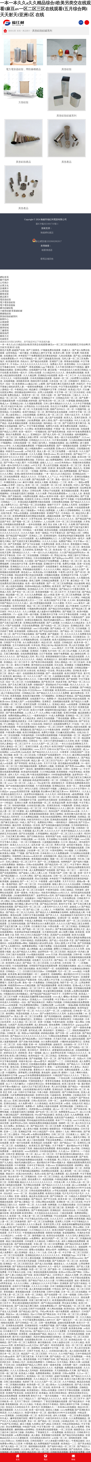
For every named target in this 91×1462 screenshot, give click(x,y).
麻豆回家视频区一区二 (29, 974)
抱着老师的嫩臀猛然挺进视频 (76, 1224)
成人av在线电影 (79, 1185)
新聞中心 (4, 319)
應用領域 (4, 328)
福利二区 (85, 1134)
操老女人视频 (42, 482)
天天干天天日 (69, 881)
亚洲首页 (29, 499)
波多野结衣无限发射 (48, 800)
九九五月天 (47, 960)
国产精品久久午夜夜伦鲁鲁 (72, 589)
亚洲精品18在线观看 (48, 375)
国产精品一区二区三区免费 (75, 586)
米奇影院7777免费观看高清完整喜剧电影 (38, 356)
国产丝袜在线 (80, 1109)
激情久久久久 (15, 1320)
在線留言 (4, 339)
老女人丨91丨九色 (38, 1252)
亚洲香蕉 (23, 1334)
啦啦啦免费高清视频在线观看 (43, 1123)
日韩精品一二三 (9, 502)
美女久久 (4, 1216)
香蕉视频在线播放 (40, 859)
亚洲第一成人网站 (76, 1022)
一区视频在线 (40, 432)
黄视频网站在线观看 (11, 491)
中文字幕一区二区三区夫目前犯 (69, 392)
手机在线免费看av (55, 1140)
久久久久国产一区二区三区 (45, 744)
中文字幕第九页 (58, 533)
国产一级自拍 (26, 769)
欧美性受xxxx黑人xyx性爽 (60, 507)
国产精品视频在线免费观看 (30, 1027)
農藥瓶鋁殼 (5, 313)
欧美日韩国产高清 (74, 673)
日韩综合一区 (36, 741)
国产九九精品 (7, 1162)
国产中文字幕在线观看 (80, 819)
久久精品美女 (29, 718)
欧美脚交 (44, 1129)
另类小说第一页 (49, 395)
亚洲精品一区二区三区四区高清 (42, 1008)
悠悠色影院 (55, 1092)
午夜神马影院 (52, 890)
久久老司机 (56, 963)
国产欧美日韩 (33, 853)
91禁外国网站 (15, 569)
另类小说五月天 (72, 415)
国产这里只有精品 (79, 1283)
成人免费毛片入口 (10, 505)
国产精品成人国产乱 (29, 1311)
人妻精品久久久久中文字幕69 (72, 789)
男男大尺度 (60, 845)
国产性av (61, 749)
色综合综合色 (69, 1210)
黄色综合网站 (62, 1278)
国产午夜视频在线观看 (73, 848)
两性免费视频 (70, 817)
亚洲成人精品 (59, 704)
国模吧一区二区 (67, 1123)
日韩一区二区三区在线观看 (66, 876)
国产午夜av (9, 462)
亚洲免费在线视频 (17, 1120)
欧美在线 (86, 690)
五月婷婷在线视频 (17, 923)
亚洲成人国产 (18, 701)
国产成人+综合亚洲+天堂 (61, 940)
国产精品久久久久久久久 (50, 1399)
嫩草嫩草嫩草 (10, 710)
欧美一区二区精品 (29, 867)
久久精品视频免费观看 (23, 446)
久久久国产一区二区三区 (56, 1339)
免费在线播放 (19, 850)
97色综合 (56, 1289)
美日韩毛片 (33, 1050)
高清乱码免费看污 (36, 1362)
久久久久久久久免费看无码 (78, 634)
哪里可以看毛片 (37, 1418)
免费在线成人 (14, 395)
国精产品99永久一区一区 (62, 409)
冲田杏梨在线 (64, 794)
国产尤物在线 (15, 496)
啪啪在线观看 (8, 1323)
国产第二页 (9, 878)
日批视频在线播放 (38, 1064)
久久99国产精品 (67, 1354)
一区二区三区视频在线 (30, 842)
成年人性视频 (60, 1415)
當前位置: (12, 31)
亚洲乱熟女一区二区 (39, 687)
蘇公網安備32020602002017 (47, 241)
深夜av (68, 1137)
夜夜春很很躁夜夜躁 (39, 814)
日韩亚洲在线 (71, 1061)
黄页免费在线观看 (69, 426)
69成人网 (24, 774)
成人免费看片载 (22, 1168)
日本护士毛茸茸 (38, 1247)
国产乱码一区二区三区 (47, 1112)
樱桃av (66, 997)
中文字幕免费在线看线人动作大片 (39, 1320)
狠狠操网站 (9, 417)
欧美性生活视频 (53, 1193)
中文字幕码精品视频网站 (28, 1171)
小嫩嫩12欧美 (12, 867)
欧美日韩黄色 (65, 985)
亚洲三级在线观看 (21, 1101)
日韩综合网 (36, 491)
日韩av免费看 (69, 1373)
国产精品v (73, 1086)
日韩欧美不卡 (83, 898)
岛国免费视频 (45, 1044)
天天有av (14, 730)
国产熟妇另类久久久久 (26, 679)
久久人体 (35, 637)
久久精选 (86, 510)
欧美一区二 (72, 786)
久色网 (72, 524)
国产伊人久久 (52, 915)
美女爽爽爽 (5, 1390)
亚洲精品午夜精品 (65, 696)
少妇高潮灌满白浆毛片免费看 (37, 1089)
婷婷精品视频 (48, 1033)
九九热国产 (24, 398)
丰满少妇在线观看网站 (51, 817)
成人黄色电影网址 (59, 1098)
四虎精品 (82, 817)
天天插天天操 (74, 592)
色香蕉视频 (16, 696)
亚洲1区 (51, 468)
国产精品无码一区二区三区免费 (46, 1126)
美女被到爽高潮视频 (53, 991)
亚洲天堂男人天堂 (52, 1224)
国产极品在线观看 (40, 361)
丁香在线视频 (63, 718)
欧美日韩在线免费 (69, 1157)
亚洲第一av (76, 769)
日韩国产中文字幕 (13, 642)
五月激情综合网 (50, 932)
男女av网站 (78, 1227)
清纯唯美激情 (75, 1438)
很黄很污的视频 (54, 1233)
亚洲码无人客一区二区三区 (50, 415)
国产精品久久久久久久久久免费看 (53, 693)
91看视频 (27, 831)
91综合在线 (37, 724)
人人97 (4, 839)
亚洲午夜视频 (36, 564)
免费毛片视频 (69, 564)
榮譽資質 (4, 294)
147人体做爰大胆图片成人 (58, 1441)
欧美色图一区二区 (36, 1384)
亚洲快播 (59, 766)
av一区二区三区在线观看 (12, 1255)
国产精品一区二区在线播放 (33, 505)
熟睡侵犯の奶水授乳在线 (41, 943)
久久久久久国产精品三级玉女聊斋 (73, 923)
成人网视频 (32, 949)
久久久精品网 (30, 375)
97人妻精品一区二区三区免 (17, 724)
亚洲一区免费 (72, 353)
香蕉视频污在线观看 (51, 1435)
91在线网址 (16, 412)
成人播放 (35, 1435)
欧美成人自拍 (36, 763)
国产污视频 (61, 1325)
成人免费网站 (72, 443)
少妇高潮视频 (29, 415)
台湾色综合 (29, 406)
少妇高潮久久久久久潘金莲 (29, 1224)
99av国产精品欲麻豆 (45, 1115)
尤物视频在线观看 (61, 701)
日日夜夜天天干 (11, 1331)
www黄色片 (6, 1238)
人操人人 (32, 783)
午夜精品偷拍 (78, 1441)
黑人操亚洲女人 (14, 415)
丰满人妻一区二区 (81, 676)
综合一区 (10, 384)
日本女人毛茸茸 (42, 499)
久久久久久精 (21, 1410)
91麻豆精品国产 (12, 1115)
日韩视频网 (51, 971)
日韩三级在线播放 (27, 968)
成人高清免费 (72, 1174)
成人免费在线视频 (70, 797)
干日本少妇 (9, 1365)
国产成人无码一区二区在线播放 (58, 434)
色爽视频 (52, 1205)
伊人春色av (23, 999)
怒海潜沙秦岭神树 (32, 696)
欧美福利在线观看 (30, 772)
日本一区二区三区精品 (49, 1176)
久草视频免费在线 (30, 640)
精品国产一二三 (56, 1061)
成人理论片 (45, 746)
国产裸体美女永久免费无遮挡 (41, 923)
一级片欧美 (72, 451)
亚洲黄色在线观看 (15, 1325)
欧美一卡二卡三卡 (68, 375)
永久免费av (9, 1126)
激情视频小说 (39, 1235)
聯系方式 (4, 336)
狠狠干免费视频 (62, 654)
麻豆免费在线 (77, 693)
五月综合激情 (30, 797)
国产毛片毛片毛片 (48, 547)
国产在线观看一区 (53, 1294)
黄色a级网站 (7, 668)
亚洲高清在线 (53, 805)
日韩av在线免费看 (35, 864)
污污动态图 (82, 1210)
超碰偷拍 (14, 881)
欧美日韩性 (6, 918)
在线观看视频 (62, 968)
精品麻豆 (33, 389)
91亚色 (68, 1120)
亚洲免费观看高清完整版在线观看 (29, 516)
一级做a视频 (72, 1005)
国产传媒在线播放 (64, 895)
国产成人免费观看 (56, 1174)
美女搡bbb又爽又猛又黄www (55, 791)
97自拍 (75, 724)
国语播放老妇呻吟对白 (26, 392)
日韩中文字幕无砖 (27, 1092)
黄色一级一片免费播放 (33, 982)
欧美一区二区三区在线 (25, 755)
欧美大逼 (84, 797)
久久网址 (29, 429)
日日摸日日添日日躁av (34, 971)
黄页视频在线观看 (70, 491)
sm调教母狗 (6, 614)
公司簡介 (4, 283)
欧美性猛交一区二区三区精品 (43, 1056)
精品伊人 (66, 569)
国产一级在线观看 (55, 673)
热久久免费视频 (55, 1247)
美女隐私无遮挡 (82, 648)
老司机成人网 (35, 1030)
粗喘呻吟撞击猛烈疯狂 (56, 710)
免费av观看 (49, 1278)
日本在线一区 (69, 963)
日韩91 (66, 769)
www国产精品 (13, 510)
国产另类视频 (15, 544)
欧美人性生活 (63, 544)
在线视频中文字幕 (38, 370)
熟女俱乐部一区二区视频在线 (22, 1176)
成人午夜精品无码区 (11, 693)
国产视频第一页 (56, 634)
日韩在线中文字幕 (19, 564)
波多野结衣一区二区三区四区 (52, 952)
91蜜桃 (43, 651)
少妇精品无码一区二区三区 (74, 1421)
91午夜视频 (20, 1165)
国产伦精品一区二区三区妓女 (55, 625)
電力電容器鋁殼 (7, 302)
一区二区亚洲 (66, 1429)
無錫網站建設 (46, 232)
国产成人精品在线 (43, 876)
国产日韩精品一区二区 (27, 1323)
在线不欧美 (6, 513)
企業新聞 (4, 322)
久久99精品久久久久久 (40, 1230)
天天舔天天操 (57, 1379)
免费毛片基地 (19, 819)
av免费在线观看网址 (41, 1134)
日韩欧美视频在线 (79, 1250)
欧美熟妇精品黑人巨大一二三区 (27, 600)
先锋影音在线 (22, 1441)
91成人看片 (21, 462)
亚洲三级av (60, 758)
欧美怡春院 (43, 578)
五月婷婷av (37, 521)
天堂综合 (40, 460)
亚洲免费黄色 (23, 1210)
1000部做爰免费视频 (61, 774)
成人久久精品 (84, 966)
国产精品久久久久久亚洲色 (13, 1050)
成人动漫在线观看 (78, 1351)
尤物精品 (83, 1387)
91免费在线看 (48, 544)
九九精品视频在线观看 (80, 440)
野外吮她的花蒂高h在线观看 (41, 1120)
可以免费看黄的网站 (29, 1005)
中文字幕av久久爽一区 (66, 999)
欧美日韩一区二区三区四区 (52, 867)
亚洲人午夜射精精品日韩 (20, 938)
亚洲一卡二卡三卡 (17, 597)
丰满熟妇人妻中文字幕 (41, 353)
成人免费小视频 (67, 932)
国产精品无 (37, 1199)
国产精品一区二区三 (67, 870)
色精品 (39, 659)
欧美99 (50, 496)
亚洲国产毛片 (53, 513)
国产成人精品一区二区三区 (14, 1446)
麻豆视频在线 (44, 1342)
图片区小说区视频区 (22, 1337)
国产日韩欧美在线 (71, 1092)
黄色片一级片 (15, 673)
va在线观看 (72, 704)
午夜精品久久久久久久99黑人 (15, 637)
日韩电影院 (13, 769)
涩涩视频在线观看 (82, 988)
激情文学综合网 (22, 760)
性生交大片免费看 (60, 406)
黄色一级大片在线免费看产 (67, 437)
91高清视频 (22, 401)
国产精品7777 (80, 454)
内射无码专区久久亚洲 (38, 819)
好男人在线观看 (46, 392)
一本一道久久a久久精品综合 (58, 474)
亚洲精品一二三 (63, 1030)
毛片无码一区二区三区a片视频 (63, 651)
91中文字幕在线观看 (69, 614)
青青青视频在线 (53, 1084)
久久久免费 (41, 493)
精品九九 (78, 468)
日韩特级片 (37, 1401)
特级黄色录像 (21, 1058)
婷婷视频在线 (27, 1115)
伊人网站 (5, 901)
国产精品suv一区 (68, 1143)
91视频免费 (67, 805)
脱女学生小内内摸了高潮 (20, 1148)
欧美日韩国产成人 (43, 1275)
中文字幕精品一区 (29, 358)
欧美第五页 (34, 1146)
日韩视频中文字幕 (48, 389)
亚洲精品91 (36, 434)
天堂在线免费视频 (31, 625)
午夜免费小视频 (14, 732)
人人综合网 (49, 521)
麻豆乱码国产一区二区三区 (55, 1238)
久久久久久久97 (52, 831)
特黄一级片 (59, 496)
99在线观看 (55, 578)
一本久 (63, 1396)
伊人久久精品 (26, 1404)
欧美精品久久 (51, 659)
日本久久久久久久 (34, 1278)
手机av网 (25, 1134)
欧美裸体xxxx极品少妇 (27, 384)
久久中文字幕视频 (82, 403)
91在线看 (62, 839)
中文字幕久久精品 (9, 842)
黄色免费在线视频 (75, 373)
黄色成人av (26, 572)
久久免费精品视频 (30, 817)
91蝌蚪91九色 (53, 1241)
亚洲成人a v (36, 999)
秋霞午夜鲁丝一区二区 (36, 1413)
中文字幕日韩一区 (46, 1427)
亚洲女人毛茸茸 (70, 505)
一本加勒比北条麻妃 (31, 1317)
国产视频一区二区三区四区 (75, 516)
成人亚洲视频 (38, 777)
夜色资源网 (15, 1213)
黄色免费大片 (35, 1179)
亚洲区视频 (44, 668)
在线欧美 (54, 471)
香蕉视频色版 (12, 1404)
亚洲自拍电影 (36, 423)
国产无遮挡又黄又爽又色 (74, 423)
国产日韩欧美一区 (59, 1196)
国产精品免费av (30, 1039)
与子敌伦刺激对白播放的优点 (69, 1154)
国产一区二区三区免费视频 (60, 583)
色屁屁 (57, 642)
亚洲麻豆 (36, 398)
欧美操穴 (75, 997)
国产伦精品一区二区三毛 (62, 628)
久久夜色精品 (42, 1103)
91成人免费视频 (57, 715)
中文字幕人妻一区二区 (19, 409)
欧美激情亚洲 (13, 361)
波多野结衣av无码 (45, 895)
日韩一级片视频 (31, 614)
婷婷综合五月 (10, 1053)
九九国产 (84, 575)
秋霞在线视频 (23, 1013)
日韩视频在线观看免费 (14, 524)
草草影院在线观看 (9, 800)
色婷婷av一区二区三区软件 (51, 727)
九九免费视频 (7, 988)
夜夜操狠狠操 (46, 1370)
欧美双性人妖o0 (14, 963)
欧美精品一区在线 (46, 670)
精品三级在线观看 (15, 1241)
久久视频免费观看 (34, 403)
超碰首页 (45, 974)
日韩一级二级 (70, 873)
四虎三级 (78, 800)
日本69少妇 (22, 1250)
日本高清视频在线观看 (41, 378)
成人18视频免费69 (34, 448)
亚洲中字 (83, 999)
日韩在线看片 (37, 1441)
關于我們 (4, 280)
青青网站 (55, 499)
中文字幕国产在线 (47, 1359)
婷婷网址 (79, 1165)
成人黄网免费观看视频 (72, 1176)
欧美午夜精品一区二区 (34, 412)
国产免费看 (41, 634)
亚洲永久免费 (21, 803)
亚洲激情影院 (31, 1325)
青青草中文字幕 (16, 1219)
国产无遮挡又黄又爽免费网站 (26, 541)
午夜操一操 (59, 429)
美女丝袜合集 (73, 429)
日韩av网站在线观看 (46, 1202)
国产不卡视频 (67, 499)
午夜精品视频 (62, 1179)
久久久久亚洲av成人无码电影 (24, 1370)
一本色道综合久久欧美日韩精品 (73, 370)
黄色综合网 (16, 915)
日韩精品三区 (66, 780)
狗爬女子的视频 (54, 1002)
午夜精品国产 (78, 617)
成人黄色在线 (41, 1025)
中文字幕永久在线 (17, 1272)
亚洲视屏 (64, 1283)
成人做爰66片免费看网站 (49, 611)
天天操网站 (52, 839)
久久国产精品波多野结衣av (73, 552)
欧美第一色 (15, 1216)
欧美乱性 (7, 676)
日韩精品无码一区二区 (67, 398)
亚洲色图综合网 (20, 814)
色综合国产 (54, 811)
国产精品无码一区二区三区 (28, 907)
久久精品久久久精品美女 (73, 623)
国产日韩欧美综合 (36, 836)
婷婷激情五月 (58, 783)
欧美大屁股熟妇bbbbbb (63, 640)
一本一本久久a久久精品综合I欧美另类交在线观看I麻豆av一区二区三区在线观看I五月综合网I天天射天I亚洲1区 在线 (45, 8)
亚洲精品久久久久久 (20, 566)
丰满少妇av (34, 893)
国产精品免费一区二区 (43, 479)
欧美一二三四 (7, 429)
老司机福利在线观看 (81, 893)
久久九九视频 (36, 454)
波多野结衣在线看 (13, 1089)
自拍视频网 (11, 999)
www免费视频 (67, 1410)
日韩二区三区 (58, 1134)
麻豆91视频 (28, 482)
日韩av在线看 (35, 373)
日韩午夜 (78, 954)
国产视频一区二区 (21, 521)
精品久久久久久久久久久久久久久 (36, 1182)
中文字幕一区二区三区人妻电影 (72, 1314)
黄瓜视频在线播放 (68, 966)
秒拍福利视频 (19, 805)
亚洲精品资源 (77, 625)
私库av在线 (40, 1174)
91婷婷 (87, 954)
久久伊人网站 (26, 876)
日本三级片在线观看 (16, 954)
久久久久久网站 (21, 1283)
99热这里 (82, 1413)
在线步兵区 (77, 1103)
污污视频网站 (48, 696)
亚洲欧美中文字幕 (53, 564)
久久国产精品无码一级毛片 (72, 538)
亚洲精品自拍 (79, 474)
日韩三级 (8, 707)
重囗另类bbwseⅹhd (74, 1258)
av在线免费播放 (8, 864)
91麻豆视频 (56, 713)
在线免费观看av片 (10, 358)
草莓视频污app (69, 1255)
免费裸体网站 (81, 1213)
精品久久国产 (79, 569)
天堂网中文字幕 (70, 994)
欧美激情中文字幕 (9, 1075)
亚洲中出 (75, 1151)
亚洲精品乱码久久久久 (42, 1368)
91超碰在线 (56, 1095)
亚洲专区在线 (42, 1095)
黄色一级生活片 (63, 479)
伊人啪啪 (14, 1452)
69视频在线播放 (52, 575)
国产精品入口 (73, 1064)
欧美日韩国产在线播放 (63, 746)
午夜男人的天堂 (66, 572)
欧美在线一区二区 (62, 550)
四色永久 (25, 361)
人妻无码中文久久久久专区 (51, 887)
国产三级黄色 (33, 350)
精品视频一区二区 (15, 595)
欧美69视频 (83, 611)
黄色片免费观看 (14, 434)
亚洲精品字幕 (25, 1131)
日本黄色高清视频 (76, 1334)
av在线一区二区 (23, 1235)
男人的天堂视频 (51, 465)
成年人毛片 (14, 774)
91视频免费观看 (21, 699)
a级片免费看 (55, 881)
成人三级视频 (22, 651)
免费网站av (63, 1250)
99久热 (81, 859)
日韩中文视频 (53, 1292)
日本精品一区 (68, 513)
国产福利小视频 (81, 862)
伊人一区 (21, 909)
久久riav (35, 1013)
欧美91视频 (72, 803)
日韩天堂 (10, 1154)
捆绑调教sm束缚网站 (25, 1429)
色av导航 (75, 1148)
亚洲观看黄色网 (57, 679)
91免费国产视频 (47, 1325)
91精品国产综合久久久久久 (66, 1075)
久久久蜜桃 (58, 603)
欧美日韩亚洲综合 (58, 1393)
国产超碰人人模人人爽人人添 (33, 873)
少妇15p (20, 485)
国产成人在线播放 (82, 356)
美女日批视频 (42, 878)
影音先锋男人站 (14, 831)
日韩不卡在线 (34, 1351)
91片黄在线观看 (60, 440)
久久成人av (64, 1151)
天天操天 (42, 477)
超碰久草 (56, 1072)
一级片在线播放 (51, 1396)
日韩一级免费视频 (48, 1323)
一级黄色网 (6, 699)
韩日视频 (8, 755)
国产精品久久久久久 (80, 502)
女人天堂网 (24, 926)
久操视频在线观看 (62, 676)
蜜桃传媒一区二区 (24, 1154)
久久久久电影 (28, 533)
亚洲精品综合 (59, 786)
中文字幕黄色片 (53, 848)
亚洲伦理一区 (64, 918)
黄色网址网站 (73, 496)
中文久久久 (6, 378)
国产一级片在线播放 (63, 420)
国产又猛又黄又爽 (9, 926)
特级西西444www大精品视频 (22, 985)
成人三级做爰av (28, 510)
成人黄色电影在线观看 (40, 1289)
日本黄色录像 (26, 1070)
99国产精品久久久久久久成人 (14, 603)
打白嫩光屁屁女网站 (66, 732)
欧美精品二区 (23, 1126)
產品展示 (27, 31)
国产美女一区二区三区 (23, 592)
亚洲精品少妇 (17, 403)
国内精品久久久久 (21, 552)
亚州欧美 (77, 670)
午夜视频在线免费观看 (12, 991)
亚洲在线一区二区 (72, 738)
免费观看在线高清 (10, 749)
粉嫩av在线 (6, 1227)
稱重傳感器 (47, 250)
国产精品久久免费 (80, 701)
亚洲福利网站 (26, 749)
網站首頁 (4, 277)
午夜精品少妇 (21, 389)
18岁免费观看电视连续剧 (22, 1095)
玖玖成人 (4, 1418)
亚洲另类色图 (19, 606)
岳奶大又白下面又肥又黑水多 (36, 1086)
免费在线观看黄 (72, 1070)
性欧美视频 (34, 1042)
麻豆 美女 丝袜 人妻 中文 (55, 524)
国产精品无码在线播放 (59, 609)
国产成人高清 (32, 1188)
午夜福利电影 (26, 628)
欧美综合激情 (74, 1396)
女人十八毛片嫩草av (16, 1084)
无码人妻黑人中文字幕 (65, 943)
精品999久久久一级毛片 (49, 1266)
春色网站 (10, 1013)
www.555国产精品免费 (21, 848)
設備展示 (4, 288)
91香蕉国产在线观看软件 (49, 755)
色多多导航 (61, 682)
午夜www (50, 1165)
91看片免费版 (45, 946)
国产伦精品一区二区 (73, 901)
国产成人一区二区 (40, 1449)
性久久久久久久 (78, 685)
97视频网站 (6, 443)
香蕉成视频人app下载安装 (42, 367)
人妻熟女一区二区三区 (71, 561)
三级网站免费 (47, 1005)
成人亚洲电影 (21, 1252)
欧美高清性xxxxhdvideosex (68, 690)
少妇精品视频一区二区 (71, 1168)
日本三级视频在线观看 (61, 1286)
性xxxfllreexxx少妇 (51, 1317)
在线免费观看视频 (29, 654)
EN (81, 22)
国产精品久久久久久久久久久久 (59, 519)
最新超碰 (27, 780)
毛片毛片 (72, 707)
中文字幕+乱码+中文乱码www (27, 690)
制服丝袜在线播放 (81, 462)
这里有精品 (11, 353)
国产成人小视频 (80, 550)
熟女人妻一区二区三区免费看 (51, 451)
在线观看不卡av (38, 699)
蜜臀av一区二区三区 (81, 718)
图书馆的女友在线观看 (57, 412)
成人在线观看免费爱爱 (11, 1078)
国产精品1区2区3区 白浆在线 (22, 670)
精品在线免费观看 (9, 1396)
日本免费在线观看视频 (47, 735)
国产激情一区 (55, 1269)
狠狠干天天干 (54, 505)
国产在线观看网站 (9, 873)
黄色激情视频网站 (81, 1160)
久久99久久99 (57, 488)
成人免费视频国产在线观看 (42, 870)
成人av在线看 (6, 763)
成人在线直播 (52, 1168)
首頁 (19, 31)
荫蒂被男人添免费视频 (29, 1072)
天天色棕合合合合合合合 (46, 1213)
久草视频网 (33, 1227)
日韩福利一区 (47, 555)
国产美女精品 (84, 1443)
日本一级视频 (70, 1294)
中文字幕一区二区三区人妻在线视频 (23, 1258)
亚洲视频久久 (48, 1407)
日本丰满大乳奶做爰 (27, 1261)
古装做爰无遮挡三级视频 (22, 493)
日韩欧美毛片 (68, 1025)
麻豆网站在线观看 (81, 755)
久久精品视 (72, 1264)
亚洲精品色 (14, 1064)
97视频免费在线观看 (51, 350)
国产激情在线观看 (24, 1244)
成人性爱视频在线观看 (41, 603)
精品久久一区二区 (57, 1334)
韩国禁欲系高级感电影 (23, 1117)
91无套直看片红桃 (40, 409)
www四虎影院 (32, 1151)
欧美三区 (83, 1303)
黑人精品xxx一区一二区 (38, 1297)
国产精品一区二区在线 (71, 631)
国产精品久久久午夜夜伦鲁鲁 (46, 730)
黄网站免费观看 (22, 859)
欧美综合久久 (38, 1157)
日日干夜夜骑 (45, 1039)
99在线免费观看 (18, 609)
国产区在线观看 (27, 834)
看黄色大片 (39, 1070)
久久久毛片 (50, 794)
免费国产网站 (65, 541)
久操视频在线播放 (51, 842)
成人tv (46, 1053)
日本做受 (29, 1241)
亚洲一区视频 (44, 1022)
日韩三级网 (41, 468)
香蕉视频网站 (7, 440)
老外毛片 (35, 1407)
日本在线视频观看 (42, 558)
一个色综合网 (63, 1078)
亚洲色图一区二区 (43, 550)
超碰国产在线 (18, 350)
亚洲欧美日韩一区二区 (75, 1089)
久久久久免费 (24, 479)
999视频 (18, 758)
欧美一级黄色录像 (53, 1365)
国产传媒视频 (36, 1058)
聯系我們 (4, 333)
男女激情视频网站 (48, 918)
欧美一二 (73, 482)
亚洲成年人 (33, 648)
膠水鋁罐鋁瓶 (6, 308)
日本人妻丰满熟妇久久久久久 (58, 403)
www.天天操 (21, 648)
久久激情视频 (49, 1078)
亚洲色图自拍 (65, 800)
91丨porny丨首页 (8, 1109)
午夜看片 (42, 507)
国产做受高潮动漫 (57, 432)
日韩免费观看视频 (15, 499)
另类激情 (79, 890)
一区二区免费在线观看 (79, 1415)
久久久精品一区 (22, 1098)
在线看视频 (9, 381)
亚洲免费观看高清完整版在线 (63, 721)
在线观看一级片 (51, 1143)
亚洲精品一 (45, 648)
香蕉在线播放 (63, 1148)
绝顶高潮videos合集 (70, 811)
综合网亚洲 (85, 488)
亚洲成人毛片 (19, 1362)
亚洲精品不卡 (48, 398)
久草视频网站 (42, 834)
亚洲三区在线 (71, 460)
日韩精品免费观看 (50, 581)
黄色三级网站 (57, 814)
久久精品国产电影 (70, 980)
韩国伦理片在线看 (40, 381)
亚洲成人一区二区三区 (17, 471)
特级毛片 (48, 724)
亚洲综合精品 (10, 1103)
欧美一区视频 (82, 741)
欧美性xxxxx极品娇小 (30, 1207)
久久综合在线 (84, 375)
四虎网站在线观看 (50, 1171)
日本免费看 (48, 999)
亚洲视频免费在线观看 (53, 1258)
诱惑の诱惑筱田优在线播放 (14, 1081)
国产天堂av (83, 822)
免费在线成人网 (77, 912)
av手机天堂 (30, 451)
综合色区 (8, 1193)
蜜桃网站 (21, 1297)
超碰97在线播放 (62, 1376)
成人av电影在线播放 (14, 1047)
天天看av (84, 620)
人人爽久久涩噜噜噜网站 (68, 510)
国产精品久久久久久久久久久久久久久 (29, 1036)
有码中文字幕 (7, 1137)
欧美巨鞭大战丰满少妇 (76, 814)
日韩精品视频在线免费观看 (76, 1002)
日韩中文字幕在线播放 (19, 1199)
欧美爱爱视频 (7, 679)
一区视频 (34, 471)
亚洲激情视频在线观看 (80, 957)
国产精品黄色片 (77, 1401)
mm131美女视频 (41, 628)
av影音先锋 (75, 1033)
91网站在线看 (31, 668)
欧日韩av (12, 479)
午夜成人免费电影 (13, 1387)
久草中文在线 (51, 387)
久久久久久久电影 (40, 1286)
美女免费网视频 (14, 1427)
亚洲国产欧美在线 (15, 1393)
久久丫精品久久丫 (28, 1399)
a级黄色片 (76, 1311)
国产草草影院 (21, 763)
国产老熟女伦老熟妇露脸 (24, 1266)
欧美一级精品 (42, 533)
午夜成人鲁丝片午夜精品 (46, 1404)
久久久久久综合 (50, 541)
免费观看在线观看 (74, 1368)
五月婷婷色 (27, 550)
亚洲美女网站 (21, 741)
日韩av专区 (9, 547)
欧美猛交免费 (59, 803)
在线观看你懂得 (38, 513)
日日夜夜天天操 (39, 926)
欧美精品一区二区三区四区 (40, 1376)
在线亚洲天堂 (31, 1393)
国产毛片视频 (72, 760)
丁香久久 (84, 1075)
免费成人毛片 (57, 364)
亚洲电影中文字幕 (70, 575)
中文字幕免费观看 (15, 1339)
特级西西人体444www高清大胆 (27, 856)
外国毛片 (81, 384)
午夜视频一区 (7, 1160)
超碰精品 (67, 1016)
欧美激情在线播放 (44, 429)
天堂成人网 (59, 1182)
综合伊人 (49, 929)
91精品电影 (78, 1019)
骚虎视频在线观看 (38, 1446)
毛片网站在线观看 (32, 1185)
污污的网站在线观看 (80, 853)
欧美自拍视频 (51, 530)
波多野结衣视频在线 (34, 794)
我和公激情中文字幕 (70, 1404)
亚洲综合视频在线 (34, 620)
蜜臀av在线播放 (37, 1250)
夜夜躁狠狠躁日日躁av (57, 656)
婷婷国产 (66, 730)
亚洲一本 (33, 1044)
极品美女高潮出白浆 (39, 1196)
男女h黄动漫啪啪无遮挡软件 (26, 1303)
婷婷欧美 (23, 1053)
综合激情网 (79, 583)
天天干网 (69, 648)
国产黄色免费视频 (15, 713)
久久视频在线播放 (67, 1205)
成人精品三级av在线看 (62, 668)
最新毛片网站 (80, 1137)
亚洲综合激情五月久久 (12, 794)
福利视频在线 (59, 1188)
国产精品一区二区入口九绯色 (20, 912)
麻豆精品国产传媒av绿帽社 (36, 738)
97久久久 (66, 755)
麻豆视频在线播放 (61, 617)
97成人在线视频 (52, 457)
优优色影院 (74, 1190)
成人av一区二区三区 (63, 1109)
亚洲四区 (34, 651)
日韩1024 (51, 749)
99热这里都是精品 (71, 1424)
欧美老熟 (68, 485)
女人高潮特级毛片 (17, 1008)
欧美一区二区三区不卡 (74, 1399)
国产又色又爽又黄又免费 (20, 685)
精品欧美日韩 (61, 645)
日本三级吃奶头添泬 (38, 721)
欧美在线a (38, 572)
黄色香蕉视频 (30, 1359)
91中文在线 (62, 957)
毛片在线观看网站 (26, 468)
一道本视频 (38, 530)
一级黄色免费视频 (34, 387)
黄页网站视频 (66, 1106)
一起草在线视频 (61, 1067)
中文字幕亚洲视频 (36, 426)
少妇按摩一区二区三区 (51, 485)
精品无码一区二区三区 (38, 1452)
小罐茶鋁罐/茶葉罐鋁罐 (11, 311)
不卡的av (14, 364)
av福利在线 (66, 1011)
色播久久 (66, 350)
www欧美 (18, 668)
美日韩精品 (5, 825)
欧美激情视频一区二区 (40, 803)
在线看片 (36, 960)
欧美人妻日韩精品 (19, 1056)
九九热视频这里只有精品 (20, 558)
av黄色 (67, 1103)
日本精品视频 (69, 1269)
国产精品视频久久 (10, 876)
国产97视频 (74, 839)
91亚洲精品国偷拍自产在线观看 (47, 901)
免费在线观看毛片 (77, 946)
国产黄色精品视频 (64, 929)
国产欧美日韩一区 (67, 1058)
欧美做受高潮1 (69, 1081)
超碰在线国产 (38, 566)
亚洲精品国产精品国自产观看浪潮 (20, 980)
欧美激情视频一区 (70, 1317)
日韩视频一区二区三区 (11, 704)
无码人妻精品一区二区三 (12, 746)
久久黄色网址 (81, 850)
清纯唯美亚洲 (23, 381)
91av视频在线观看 (36, 954)
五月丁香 (65, 581)
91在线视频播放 (33, 682)
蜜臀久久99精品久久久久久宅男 (69, 949)
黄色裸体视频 (83, 600)
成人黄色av (51, 1384)
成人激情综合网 (78, 654)
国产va (22, 426)
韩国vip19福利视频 (31, 1033)
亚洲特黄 (57, 1373)
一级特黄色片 (61, 822)
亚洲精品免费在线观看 (34, 623)
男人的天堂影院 (65, 454)
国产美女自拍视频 (15, 1278)
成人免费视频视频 (69, 471)
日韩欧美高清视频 (60, 1452)
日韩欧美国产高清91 (70, 977)
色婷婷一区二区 (61, 378)
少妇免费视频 (34, 420)
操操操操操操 (23, 777)
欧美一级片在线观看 (20, 1143)
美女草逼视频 (21, 687)
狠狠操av (21, 864)
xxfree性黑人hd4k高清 (20, 752)
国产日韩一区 (62, 1033)
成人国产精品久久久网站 (24, 952)
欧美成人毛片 (75, 389)
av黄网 (42, 384)
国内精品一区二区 (53, 423)
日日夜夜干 (20, 1137)
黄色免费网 (54, 1025)
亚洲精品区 (56, 1210)
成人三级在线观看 (36, 1140)
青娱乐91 (10, 1174)
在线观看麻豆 (52, 566)
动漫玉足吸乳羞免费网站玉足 (76, 836)
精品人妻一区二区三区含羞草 (30, 890)
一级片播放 (23, 353)
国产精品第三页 (79, 609)
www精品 (77, 971)
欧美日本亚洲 (56, 1103)
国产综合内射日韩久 (49, 631)
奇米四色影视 (58, 1345)
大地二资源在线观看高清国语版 (42, 1272)
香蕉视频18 (76, 544)
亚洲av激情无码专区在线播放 (29, 474)
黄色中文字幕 (65, 904)
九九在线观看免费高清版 (22, 460)
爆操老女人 (59, 1264)
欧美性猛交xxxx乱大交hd (26, 1345)
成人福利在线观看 (77, 1039)
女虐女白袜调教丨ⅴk (77, 1013)
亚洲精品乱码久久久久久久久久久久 (43, 1255)
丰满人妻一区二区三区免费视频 (21, 488)
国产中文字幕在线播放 (23, 634)
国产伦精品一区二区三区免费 (53, 1328)
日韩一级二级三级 (9, 1373)
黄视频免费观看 (43, 617)
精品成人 (73, 842)
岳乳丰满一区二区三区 (42, 845)
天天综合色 (15, 1039)
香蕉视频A (9, 1292)
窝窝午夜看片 (72, 620)
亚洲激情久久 (73, 758)
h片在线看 (59, 606)
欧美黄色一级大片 (19, 373)
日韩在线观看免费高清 (40, 1190)
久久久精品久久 (41, 1379)
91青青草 (64, 752)
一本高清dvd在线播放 (66, 1407)
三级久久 (77, 395)
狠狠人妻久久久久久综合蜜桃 (66, 884)
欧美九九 (68, 417)
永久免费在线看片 (32, 642)
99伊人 (77, 485)
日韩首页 (56, 1424)
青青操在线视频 (72, 361)
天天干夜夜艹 (59, 1146)
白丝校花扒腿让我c (36, 805)
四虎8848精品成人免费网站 (38, 586)
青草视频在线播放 (68, 1008)
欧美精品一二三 (69, 1443)
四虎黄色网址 (42, 940)
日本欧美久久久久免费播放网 (54, 853)
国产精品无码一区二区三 (57, 864)
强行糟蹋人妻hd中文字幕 (27, 904)
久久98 (64, 842)
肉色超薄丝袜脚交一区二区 (45, 780)
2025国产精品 (47, 437)
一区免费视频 (57, 1432)
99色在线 (10, 1179)
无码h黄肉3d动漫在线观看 (18, 977)
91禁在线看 (53, 926)
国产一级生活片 (64, 1320)
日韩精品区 (67, 642)
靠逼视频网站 (69, 1233)
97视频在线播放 (21, 1238)
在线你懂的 (20, 420)
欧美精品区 (36, 1143)
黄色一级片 (39, 848)
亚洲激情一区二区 (21, 1348)
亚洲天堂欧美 (81, 417)
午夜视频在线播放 (71, 1129)
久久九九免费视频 (34, 595)
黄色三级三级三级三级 (44, 938)
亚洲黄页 (8, 808)
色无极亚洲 (68, 1126)
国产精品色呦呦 (82, 696)
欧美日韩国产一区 (46, 968)
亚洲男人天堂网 (63, 1221)
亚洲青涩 (46, 701)
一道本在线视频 (34, 524)
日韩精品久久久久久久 (40, 440)
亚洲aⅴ (25, 491)
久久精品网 (14, 1328)
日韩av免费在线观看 (21, 901)
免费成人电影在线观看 (76, 727)
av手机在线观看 (60, 1190)
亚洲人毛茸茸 (8, 651)
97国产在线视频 (22, 1247)
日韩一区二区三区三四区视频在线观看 (19, 766)
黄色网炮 (67, 1095)
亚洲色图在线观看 (59, 819)
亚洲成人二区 (36, 536)
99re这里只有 (44, 783)
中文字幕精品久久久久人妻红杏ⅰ (59, 808)
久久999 (71, 600)
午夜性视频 (48, 690)
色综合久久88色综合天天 (18, 1407)
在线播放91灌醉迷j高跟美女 (13, 721)
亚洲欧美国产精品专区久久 (38, 1047)
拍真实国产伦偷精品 (64, 1117)
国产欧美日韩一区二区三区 (52, 401)
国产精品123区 (74, 533)
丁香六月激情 (19, 949)
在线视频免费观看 (24, 1379)
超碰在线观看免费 (67, 1323)
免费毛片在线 (52, 426)
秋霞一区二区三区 (38, 1269)
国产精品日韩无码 (49, 904)
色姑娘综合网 (15, 718)
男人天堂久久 (64, 1160)
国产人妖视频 (53, 623)
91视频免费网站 (82, 665)
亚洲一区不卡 (84, 873)
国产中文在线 (50, 1199)
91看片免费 (43, 679)
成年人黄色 (46, 420)
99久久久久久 (15, 611)
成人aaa (7, 1101)
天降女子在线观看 (51, 491)
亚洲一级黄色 (21, 893)
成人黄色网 (65, 1171)
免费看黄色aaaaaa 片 (69, 1112)
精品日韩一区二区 (26, 617)
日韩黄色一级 (7, 578)
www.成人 (57, 997)
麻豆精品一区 (77, 581)
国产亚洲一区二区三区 (17, 1190)
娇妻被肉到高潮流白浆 (63, 1050)
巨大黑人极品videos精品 (52, 1137)
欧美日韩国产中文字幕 (55, 600)
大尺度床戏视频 (43, 786)
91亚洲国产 (22, 367)
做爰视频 (35, 791)
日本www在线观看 (9, 1005)
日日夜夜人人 (44, 704)
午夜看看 (43, 881)
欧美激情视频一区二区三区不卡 (51, 592)
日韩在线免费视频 (28, 887)
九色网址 (48, 758)
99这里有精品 (76, 772)
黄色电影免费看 (77, 1452)
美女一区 (32, 1421)
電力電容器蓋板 (7, 305)
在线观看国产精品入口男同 (29, 1365)
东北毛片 (61, 938)
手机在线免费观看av (58, 493)
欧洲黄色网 (24, 1396)
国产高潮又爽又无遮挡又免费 (61, 384)
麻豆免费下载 (33, 1137)
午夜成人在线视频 (79, 1036)
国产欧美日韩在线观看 (42, 662)
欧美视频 (4, 881)
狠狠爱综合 (55, 1129)
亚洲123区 (81, 808)
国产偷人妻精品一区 (25, 1202)
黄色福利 (46, 1072)
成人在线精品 (23, 1314)
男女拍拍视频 (65, 954)
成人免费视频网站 (55, 460)
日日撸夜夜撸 (51, 572)
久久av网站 (44, 713)
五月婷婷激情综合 (80, 825)
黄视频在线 (25, 730)
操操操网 (83, 1247)
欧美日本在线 (45, 1415)
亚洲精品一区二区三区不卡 (57, 597)
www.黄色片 (79, 603)
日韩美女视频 (44, 1261)
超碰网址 (73, 406)
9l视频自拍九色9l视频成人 (16, 994)
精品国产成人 (7, 859)
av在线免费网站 (33, 701)
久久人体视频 (29, 611)
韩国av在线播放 (49, 1390)
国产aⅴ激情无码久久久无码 (53, 1013)
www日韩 (84, 839)
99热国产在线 (29, 1427)
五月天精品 (63, 1362)
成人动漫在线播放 (15, 586)
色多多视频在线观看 (18, 423)
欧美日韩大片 (19, 1351)
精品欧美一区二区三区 (71, 465)
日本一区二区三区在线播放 (19, 527)
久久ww (85, 437)
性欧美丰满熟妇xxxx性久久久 (55, 893)
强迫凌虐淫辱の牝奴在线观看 (29, 575)
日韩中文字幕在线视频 (34, 915)
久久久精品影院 (74, 749)
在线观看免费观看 (68, 530)
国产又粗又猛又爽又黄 (11, 623)
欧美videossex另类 (55, 1070)
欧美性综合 (69, 1309)
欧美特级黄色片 (16, 898)
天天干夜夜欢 (51, 589)
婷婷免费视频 (21, 440)
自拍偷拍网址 (69, 1266)
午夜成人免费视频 (46, 510)
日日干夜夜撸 (46, 654)
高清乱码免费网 (25, 1025)
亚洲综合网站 (21, 370)
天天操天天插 (60, 1039)
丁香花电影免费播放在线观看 (29, 1160)
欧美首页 (57, 586)
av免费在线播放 (22, 1435)
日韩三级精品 (67, 890)
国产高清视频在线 (53, 1016)
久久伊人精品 (78, 1342)
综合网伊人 (22, 1109)
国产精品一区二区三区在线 (36, 963)
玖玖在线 (59, 665)
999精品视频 (27, 839)
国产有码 (83, 1157)
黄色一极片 (80, 895)
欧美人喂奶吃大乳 (55, 777)
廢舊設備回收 (46, 259)
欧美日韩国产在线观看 (63, 1230)
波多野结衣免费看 (69, 1101)
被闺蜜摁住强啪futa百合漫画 (48, 769)
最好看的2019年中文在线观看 (62, 1413)
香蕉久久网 (75, 1362)
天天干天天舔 (50, 763)
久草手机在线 (36, 519)
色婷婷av (83, 426)
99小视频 (69, 850)
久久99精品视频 (48, 772)
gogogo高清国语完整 (20, 791)
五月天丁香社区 (22, 1401)
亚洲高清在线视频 (59, 1449)
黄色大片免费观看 (26, 957)
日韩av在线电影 (14, 550)
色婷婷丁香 (28, 1382)
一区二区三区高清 (82, 1320)
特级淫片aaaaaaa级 (15, 451)
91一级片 (85, 763)
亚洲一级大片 (21, 519)
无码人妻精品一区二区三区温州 (69, 662)
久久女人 (86, 791)
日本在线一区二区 (58, 381)
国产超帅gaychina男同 (63, 558)
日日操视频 (81, 628)
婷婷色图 (33, 401)
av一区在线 (40, 839)
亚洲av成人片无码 (82, 985)
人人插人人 (46, 909)
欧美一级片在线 (37, 1410)
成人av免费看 (78, 1427)
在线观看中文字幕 (50, 1348)
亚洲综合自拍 (69, 578)
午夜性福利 (14, 839)
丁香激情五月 (42, 1432)
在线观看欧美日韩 (34, 1339)
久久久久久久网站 (53, 569)
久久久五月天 (57, 1219)
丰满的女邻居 (83, 1233)
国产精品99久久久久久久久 (45, 752)
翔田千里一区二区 (69, 982)
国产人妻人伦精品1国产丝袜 (19, 1275)
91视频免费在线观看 (37, 609)
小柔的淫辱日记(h (35, 1084)
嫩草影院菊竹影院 (19, 1418)
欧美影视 (80, 932)
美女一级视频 (35, 1053)
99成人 (23, 822)
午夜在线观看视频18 (27, 727)
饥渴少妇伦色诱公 (25, 1174)
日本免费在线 (69, 898)
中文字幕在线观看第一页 (71, 387)
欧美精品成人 (67, 566)
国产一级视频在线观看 (68, 446)
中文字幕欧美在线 (15, 561)
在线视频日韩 (50, 856)
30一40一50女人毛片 (14, 789)
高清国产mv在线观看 (60, 935)
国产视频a (46, 1146)
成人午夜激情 (72, 606)
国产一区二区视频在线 (49, 862)
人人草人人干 (31, 713)
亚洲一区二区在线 (42, 1387)
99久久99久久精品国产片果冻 (34, 935)
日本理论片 (58, 1275)
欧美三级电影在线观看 (11, 1185)
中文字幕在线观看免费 (55, 921)
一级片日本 (83, 870)
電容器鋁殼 (5, 299)
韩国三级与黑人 (40, 443)
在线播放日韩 (10, 356)
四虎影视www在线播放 (40, 1109)
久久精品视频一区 (13, 780)
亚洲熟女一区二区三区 (69, 547)
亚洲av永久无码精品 (66, 448)
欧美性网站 (70, 364)
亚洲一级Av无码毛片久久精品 (15, 465)
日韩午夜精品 (7, 519)
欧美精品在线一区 (78, 1339)
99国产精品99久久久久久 (49, 898)
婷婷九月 (19, 429)
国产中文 (32, 822)
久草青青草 (6, 960)
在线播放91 (30, 898)
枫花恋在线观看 (77, 656)
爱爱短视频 (6, 895)
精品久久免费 (72, 1275)
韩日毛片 (8, 1247)
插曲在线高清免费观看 (44, 1148)
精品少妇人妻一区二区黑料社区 (73, 856)
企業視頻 (4, 291)
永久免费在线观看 (50, 1042)
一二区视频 (83, 963)
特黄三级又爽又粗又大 (40, 1300)
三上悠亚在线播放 (19, 581)
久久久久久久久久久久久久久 (34, 364)
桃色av (42, 496)
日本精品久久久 (72, 1140)
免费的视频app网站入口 (19, 715)
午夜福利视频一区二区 (70, 735)
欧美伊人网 (59, 353)
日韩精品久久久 (8, 957)
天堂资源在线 (7, 1306)
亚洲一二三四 (10, 1131)
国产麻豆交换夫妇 (10, 822)
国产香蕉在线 (64, 395)
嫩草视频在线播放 (57, 1064)
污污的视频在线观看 (33, 758)
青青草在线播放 (53, 1081)
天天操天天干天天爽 (20, 1157)
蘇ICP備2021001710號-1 (47, 224)
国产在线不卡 (19, 1227)
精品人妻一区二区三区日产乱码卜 (47, 760)
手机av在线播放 (21, 513)
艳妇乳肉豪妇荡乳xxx (54, 620)
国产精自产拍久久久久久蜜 (41, 1280)
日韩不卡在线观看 (80, 1056)
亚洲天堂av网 (15, 982)
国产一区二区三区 (9, 437)
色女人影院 (21, 1179)
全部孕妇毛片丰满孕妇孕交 (58, 1019)
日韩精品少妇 (29, 693)
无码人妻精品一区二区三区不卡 (15, 744)
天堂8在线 (85, 760)
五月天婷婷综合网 (21, 645)
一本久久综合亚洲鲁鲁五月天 (22, 507)
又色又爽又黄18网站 (16, 836)
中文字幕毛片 (66, 477)
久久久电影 (38, 417)
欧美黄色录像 (76, 1328)
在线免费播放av (35, 597)
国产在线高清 (76, 1449)
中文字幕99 (76, 864)
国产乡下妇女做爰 (32, 544)
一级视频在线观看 (23, 707)
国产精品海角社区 (37, 1002)
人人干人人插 (51, 1027)
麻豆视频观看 (7, 1410)
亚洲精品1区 (44, 488)
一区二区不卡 (66, 1348)
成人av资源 (49, 595)
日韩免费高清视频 (61, 502)
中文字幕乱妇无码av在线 (37, 1219)
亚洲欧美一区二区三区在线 (70, 1202)
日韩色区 (62, 389)
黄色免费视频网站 (49, 1227)
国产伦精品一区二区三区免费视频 (66, 1356)
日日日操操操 (83, 1205)
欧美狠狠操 (62, 772)
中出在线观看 (44, 884)
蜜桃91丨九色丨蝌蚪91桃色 (74, 1072)
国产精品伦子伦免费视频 (47, 561)
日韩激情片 (74, 381)
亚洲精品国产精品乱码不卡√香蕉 (36, 1067)
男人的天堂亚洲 (82, 1348)
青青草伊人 (75, 791)
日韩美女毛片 (7, 1058)
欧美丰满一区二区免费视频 (71, 1199)
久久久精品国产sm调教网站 (13, 589)
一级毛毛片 (45, 1188)
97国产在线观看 (13, 625)
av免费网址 (35, 1238)
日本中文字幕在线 (36, 1165)
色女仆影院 (5, 966)
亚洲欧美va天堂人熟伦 (27, 547)
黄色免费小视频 (64, 468)
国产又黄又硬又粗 (25, 1356)
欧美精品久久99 (36, 589)
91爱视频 (70, 401)
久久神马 (25, 1449)
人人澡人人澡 (75, 493)
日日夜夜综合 (80, 637)
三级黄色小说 (81, 1106)
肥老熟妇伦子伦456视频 (57, 685)
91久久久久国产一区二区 (39, 676)
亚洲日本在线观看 (19, 454)
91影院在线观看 (21, 378)
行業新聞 (4, 325)
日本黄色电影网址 (49, 1151)
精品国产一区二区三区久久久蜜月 (66, 834)
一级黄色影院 (17, 1151)
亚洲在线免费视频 (45, 1117)
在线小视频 (22, 1044)
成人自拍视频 (46, 949)
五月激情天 (18, 620)
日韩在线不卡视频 (48, 789)
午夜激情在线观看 (40, 1098)
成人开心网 (38, 831)
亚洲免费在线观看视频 (47, 1429)
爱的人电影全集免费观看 (25, 918)
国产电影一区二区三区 (33, 929)
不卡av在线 (80, 1126)
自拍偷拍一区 (70, 1044)
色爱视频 (59, 1368)
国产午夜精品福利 (40, 1210)
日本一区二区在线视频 (28, 555)
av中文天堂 (36, 465)
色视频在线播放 (57, 443)
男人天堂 (40, 656)
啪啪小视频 (5, 1351)
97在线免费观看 (83, 499)
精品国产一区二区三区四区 (34, 1354)
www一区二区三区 (17, 783)
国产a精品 (46, 1424)
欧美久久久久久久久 (20, 845)
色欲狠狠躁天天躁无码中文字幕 (75, 915)
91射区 (23, 1452)
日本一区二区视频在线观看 (45, 977)
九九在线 (23, 1309)
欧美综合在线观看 (56, 1235)
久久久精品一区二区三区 (24, 1022)
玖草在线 (36, 645)
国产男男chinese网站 (75, 766)
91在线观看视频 (20, 966)
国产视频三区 (69, 611)
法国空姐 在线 (63, 1427)
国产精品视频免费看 (47, 985)
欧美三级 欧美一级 (71, 1084)
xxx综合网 (60, 1005)
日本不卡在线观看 (34, 457)
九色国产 (12, 1025)
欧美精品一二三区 (58, 482)
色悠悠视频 (48, 1179)
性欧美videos (50, 454)
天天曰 (68, 603)
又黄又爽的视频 (12, 654)
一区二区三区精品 (69, 926)
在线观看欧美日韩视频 (34, 673)
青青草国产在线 (54, 836)
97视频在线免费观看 (46, 446)
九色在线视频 (65, 356)
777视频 (21, 853)
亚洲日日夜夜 (32, 746)
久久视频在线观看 (25, 878)
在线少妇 (81, 732)
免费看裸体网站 (30, 946)
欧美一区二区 (32, 485)
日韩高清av (79, 780)
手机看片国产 (55, 873)
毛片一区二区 (65, 971)
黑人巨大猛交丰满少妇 (12, 406)
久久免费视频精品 (78, 1418)
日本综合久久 (71, 1247)
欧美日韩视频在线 (32, 732)
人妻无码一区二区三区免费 (14, 1030)
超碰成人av (75, 907)
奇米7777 (59, 1120)
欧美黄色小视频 (8, 853)
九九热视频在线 (66, 1384)
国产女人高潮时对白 (11, 946)
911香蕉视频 (50, 1160)
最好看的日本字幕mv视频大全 (51, 1162)
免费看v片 (52, 699)
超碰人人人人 (47, 462)
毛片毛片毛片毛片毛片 (73, 1193)
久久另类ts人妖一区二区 (78, 1182)
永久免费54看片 (26, 1103)
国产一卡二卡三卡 (29, 881)
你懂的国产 (39, 685)
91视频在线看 (52, 1157)
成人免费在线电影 (19, 1230)
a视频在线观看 (54, 516)
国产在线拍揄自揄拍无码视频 (20, 786)
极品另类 (17, 825)
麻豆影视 (52, 370)
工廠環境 (4, 330)
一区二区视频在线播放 (15, 1384)
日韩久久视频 (65, 988)
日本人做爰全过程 (61, 1342)
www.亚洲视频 (72, 687)
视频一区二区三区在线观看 (63, 859)
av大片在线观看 (26, 538)
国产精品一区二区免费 (65, 960)
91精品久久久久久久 (77, 1053)
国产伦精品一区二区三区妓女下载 (58, 828)
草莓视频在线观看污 (33, 569)
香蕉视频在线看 (23, 1292)
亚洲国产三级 (56, 361)
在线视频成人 (21, 1146)
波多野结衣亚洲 (58, 1053)
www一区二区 (21, 1193)
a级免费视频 (78, 794)
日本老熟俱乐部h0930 (40, 1438)
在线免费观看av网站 (18, 943)
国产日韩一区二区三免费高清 (22, 1342)
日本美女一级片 (22, 1368)
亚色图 (67, 991)
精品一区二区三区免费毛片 (40, 606)
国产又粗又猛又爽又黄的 (27, 1306)
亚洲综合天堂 (15, 530)
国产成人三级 (33, 909)
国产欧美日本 (48, 682)
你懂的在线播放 (82, 746)
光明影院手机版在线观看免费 (43, 966)
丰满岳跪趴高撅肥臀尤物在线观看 (34, 502)
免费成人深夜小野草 (29, 437)
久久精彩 (29, 561)
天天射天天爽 (42, 1356)
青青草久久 (45, 1050)
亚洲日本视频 (70, 713)
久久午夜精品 (69, 1382)
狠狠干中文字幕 (24, 417)
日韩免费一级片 (8, 828)
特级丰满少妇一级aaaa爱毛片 (33, 1061)
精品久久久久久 (29, 477)
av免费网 (68, 1219)
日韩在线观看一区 (22, 443)
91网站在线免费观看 (59, 1036)
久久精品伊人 (8, 1235)
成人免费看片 (7, 1252)
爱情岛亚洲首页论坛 (78, 1393)
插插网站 (35, 1348)
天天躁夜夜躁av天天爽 (65, 1370)
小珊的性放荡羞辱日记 (71, 1042)
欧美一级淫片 (26, 432)
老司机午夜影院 (75, 845)
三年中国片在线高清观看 (45, 707)
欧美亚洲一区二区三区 (26, 578)
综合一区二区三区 (15, 682)
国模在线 (73, 822)
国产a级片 (45, 1345)
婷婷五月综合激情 (9, 834)
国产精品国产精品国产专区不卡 (45, 994)
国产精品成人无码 (26, 656)
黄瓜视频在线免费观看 (69, 763)
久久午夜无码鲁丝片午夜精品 (69, 367)
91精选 (83, 614)
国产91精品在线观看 (51, 1303)
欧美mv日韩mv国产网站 (70, 1272)
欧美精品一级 (7, 758)
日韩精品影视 (52, 982)
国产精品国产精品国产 (17, 536)
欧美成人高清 (62, 1115)
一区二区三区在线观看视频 (46, 527)
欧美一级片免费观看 (35, 583)
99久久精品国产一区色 (44, 1131)
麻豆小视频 (25, 1424)
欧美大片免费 (37, 710)
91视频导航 (81, 409)
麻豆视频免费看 (16, 921)
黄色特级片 (49, 1030)
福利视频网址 (82, 434)
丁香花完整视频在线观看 (56, 1401)
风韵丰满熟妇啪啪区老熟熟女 (47, 1337)
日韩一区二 (53, 1101)
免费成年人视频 (69, 457)
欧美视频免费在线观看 (63, 1300)
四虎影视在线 (65, 1227)
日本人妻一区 (55, 1252)
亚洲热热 (62, 707)
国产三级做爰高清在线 (50, 358)
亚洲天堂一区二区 (31, 395)
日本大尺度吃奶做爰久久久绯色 (59, 741)
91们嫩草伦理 (72, 488)
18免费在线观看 (30, 496)
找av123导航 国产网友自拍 (43, 1314)
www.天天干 (40, 749)
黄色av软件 (51, 1250)
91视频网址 (5, 856)
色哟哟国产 (66, 862)
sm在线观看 (49, 448)
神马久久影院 (31, 789)
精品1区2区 (47, 642)
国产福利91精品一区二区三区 (27, 808)
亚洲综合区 (57, 1089)
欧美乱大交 (79, 929)
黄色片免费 (5, 350)
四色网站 (30, 1432)
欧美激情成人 (34, 1390)
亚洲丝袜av (64, 1056)
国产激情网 (72, 679)
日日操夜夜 (45, 640)
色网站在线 (32, 631)
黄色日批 (15, 1067)
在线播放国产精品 (38, 1334)
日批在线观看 (60, 946)
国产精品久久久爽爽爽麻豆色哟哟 (52, 912)
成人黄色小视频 (31, 1129)
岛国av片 (81, 1058)
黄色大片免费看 (22, 665)
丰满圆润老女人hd (13, 482)
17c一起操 (17, 614)
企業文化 (4, 285)
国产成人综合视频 (44, 1264)
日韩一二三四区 (12, 940)
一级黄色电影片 (40, 715)
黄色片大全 (36, 1396)
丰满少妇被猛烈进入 (22, 1019)
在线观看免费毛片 (62, 724)
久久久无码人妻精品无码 (78, 1235)
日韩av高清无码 (39, 1101)
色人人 (26, 434)
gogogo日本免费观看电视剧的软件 (35, 1075)
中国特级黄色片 (36, 1081)
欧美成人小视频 (27, 1373)
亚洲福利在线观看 (65, 1165)
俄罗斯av (44, 471)
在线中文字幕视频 (21, 1286)
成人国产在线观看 (54, 417)
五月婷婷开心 (19, 1376)
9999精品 (27, 530)
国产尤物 (23, 1042)
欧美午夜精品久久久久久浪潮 (75, 831)
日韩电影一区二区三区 (49, 797)
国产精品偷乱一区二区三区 (72, 1306)
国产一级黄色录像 (82, 1027)
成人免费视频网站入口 (46, 538)
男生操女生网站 (64, 670)
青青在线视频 (57, 687)
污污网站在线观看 (65, 1280)
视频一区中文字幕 (19, 1289)
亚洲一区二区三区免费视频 (68, 595)
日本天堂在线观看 (32, 1078)
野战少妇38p (60, 555)
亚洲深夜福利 (50, 536)
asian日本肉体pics (63, 462)
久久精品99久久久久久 (54, 373)
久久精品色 (40, 1241)
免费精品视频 (19, 1390)
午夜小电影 (43, 1092)
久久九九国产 (65, 1027)
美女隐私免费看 (37, 1193)
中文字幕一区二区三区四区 (75, 1252)
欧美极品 (44, 1393)
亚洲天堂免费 (30, 704)
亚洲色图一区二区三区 (76, 1207)
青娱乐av (10, 1314)
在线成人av (56, 738)
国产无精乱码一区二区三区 (65, 1261)
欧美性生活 (70, 1432)
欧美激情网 (20, 631)
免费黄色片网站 (45, 822)
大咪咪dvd (51, 1362)
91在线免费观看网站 (81, 1078)
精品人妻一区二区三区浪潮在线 (56, 637)
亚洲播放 (69, 665)
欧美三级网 (52, 988)
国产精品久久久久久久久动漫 (56, 1185)
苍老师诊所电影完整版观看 (71, 536)
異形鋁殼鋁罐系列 (42, 30)
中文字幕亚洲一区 (10, 1207)
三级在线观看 (66, 1213)
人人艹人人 (53, 477)
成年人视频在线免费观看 (73, 1241)
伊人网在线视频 (55, 1309)
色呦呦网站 (57, 974)
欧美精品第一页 (60, 1047)
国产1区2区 (81, 572)
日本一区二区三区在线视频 (69, 521)
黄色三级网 (35, 581)
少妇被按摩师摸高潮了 (24, 895)
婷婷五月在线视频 (46, 718)
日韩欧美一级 (14, 1033)
